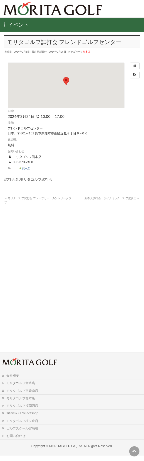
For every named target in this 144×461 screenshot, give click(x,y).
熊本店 (86, 51)
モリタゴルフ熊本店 (20, 403)
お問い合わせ (15, 441)
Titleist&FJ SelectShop (22, 418)
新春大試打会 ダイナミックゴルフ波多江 (112, 198)
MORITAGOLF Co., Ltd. (66, 451)
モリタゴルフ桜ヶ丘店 (22, 426)
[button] (134, 75)
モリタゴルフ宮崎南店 (22, 396)
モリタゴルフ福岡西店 (22, 411)
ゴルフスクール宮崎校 (22, 434)
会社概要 (12, 381)
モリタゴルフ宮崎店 (20, 388)
